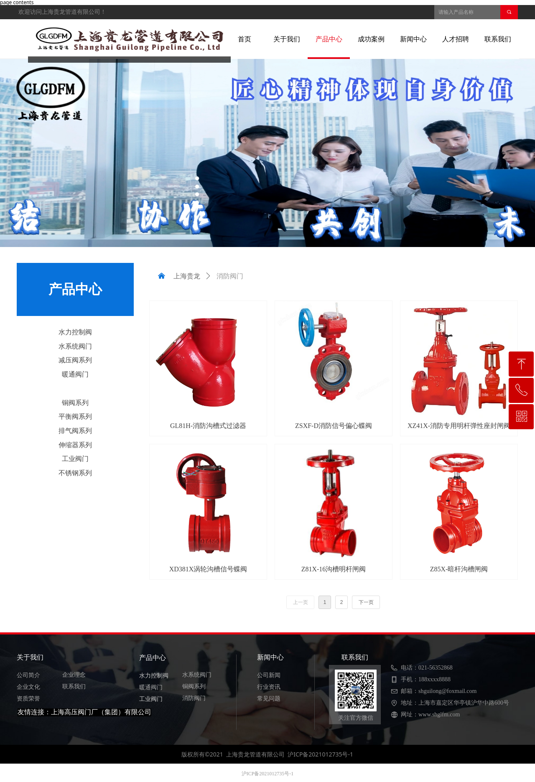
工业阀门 (75, 458)
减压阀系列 (75, 360)
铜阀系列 (75, 402)
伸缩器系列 (75, 444)
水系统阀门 (75, 346)
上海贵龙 (186, 276)
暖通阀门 (75, 374)
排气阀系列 (75, 430)
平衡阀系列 (75, 416)
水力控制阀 (75, 332)
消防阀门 (75, 388)
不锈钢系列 (75, 472)
